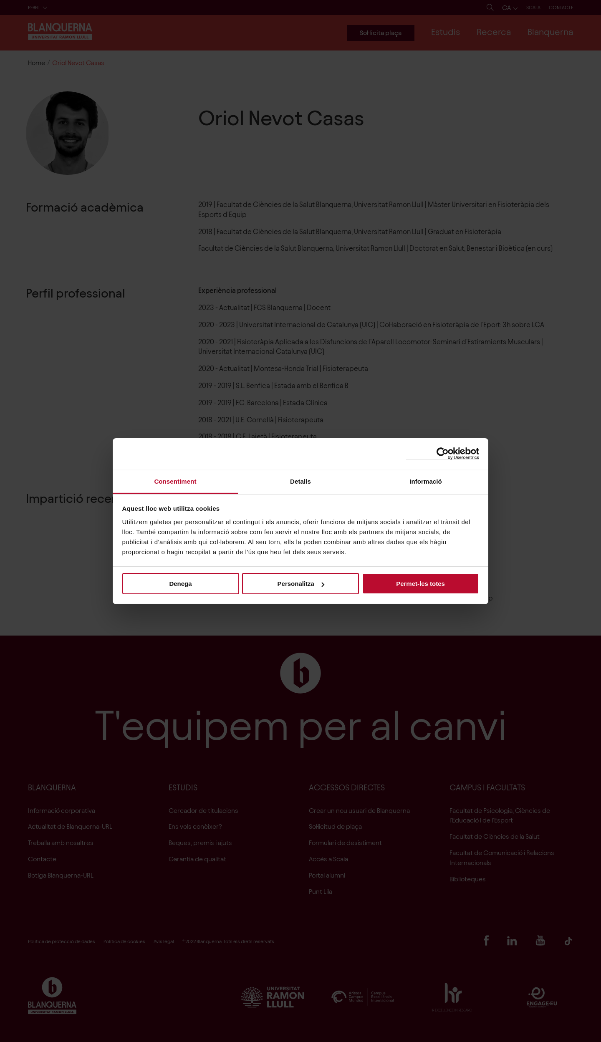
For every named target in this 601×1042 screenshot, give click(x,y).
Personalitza (301, 583)
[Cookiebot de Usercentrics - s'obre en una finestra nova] (442, 453)
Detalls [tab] (300, 480)
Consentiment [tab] (175, 480)
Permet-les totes (420, 583)
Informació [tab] (425, 480)
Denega (180, 583)
